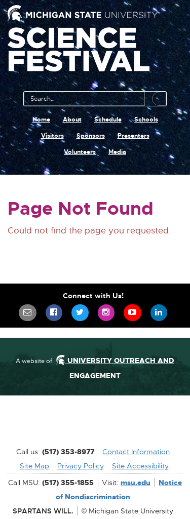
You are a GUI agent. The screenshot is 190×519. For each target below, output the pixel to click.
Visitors (52, 136)
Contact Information (136, 451)
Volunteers (80, 152)
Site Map (34, 465)
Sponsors (91, 136)
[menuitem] (27, 312)
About (72, 119)
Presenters (133, 136)
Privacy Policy (80, 465)
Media (117, 152)
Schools (146, 119)
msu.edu (135, 482)
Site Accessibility (140, 465)
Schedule (108, 119)
